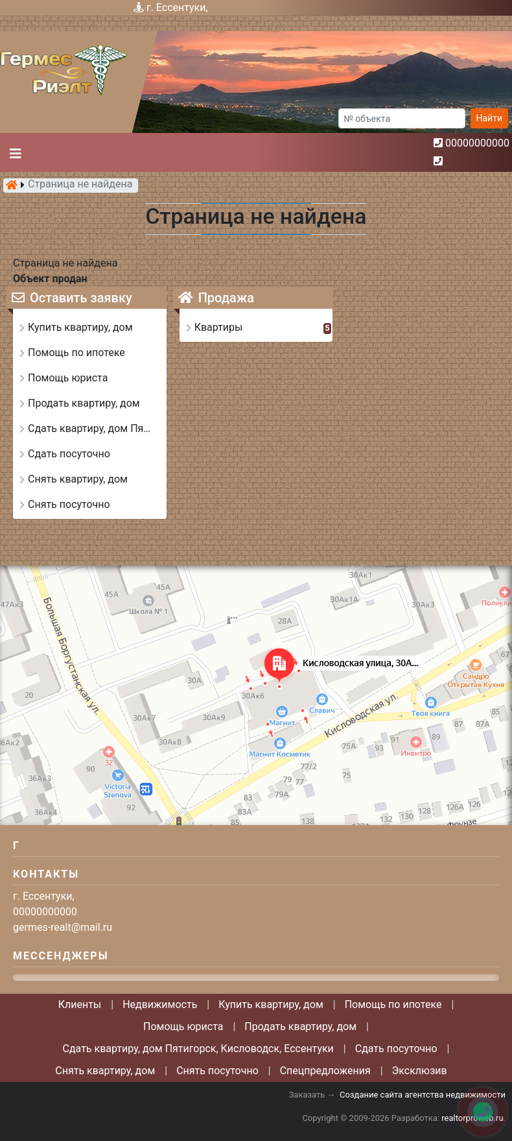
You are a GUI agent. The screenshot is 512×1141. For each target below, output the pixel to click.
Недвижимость (159, 1004)
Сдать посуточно (396, 1048)
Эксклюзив (419, 1070)
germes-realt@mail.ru (62, 927)
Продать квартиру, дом (300, 1026)
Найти (489, 118)
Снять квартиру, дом (105, 1070)
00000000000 (477, 143)
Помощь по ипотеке (393, 1004)
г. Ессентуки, (177, 7)
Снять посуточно (217, 1070)
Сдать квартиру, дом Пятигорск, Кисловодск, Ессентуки (198, 1048)
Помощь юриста (183, 1026)
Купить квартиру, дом (270, 1004)
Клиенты (80, 1004)
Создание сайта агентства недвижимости (423, 1094)
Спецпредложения (325, 1070)
